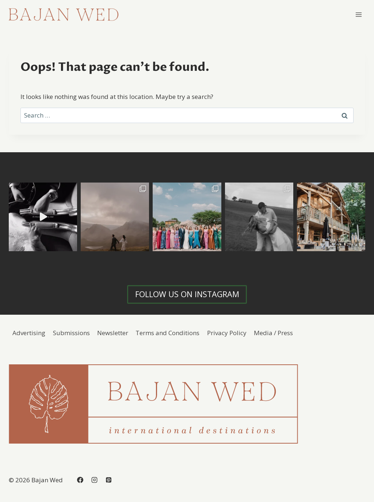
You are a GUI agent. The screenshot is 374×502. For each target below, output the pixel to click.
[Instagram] (94, 480)
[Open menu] (358, 14)
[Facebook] (80, 480)
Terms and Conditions (167, 333)
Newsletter (112, 333)
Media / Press (273, 333)
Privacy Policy (227, 333)
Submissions (71, 333)
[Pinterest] (108, 480)
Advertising (28, 333)
